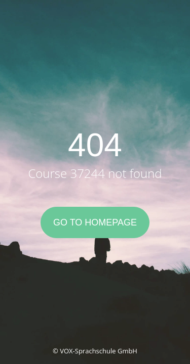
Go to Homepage (95, 222)
